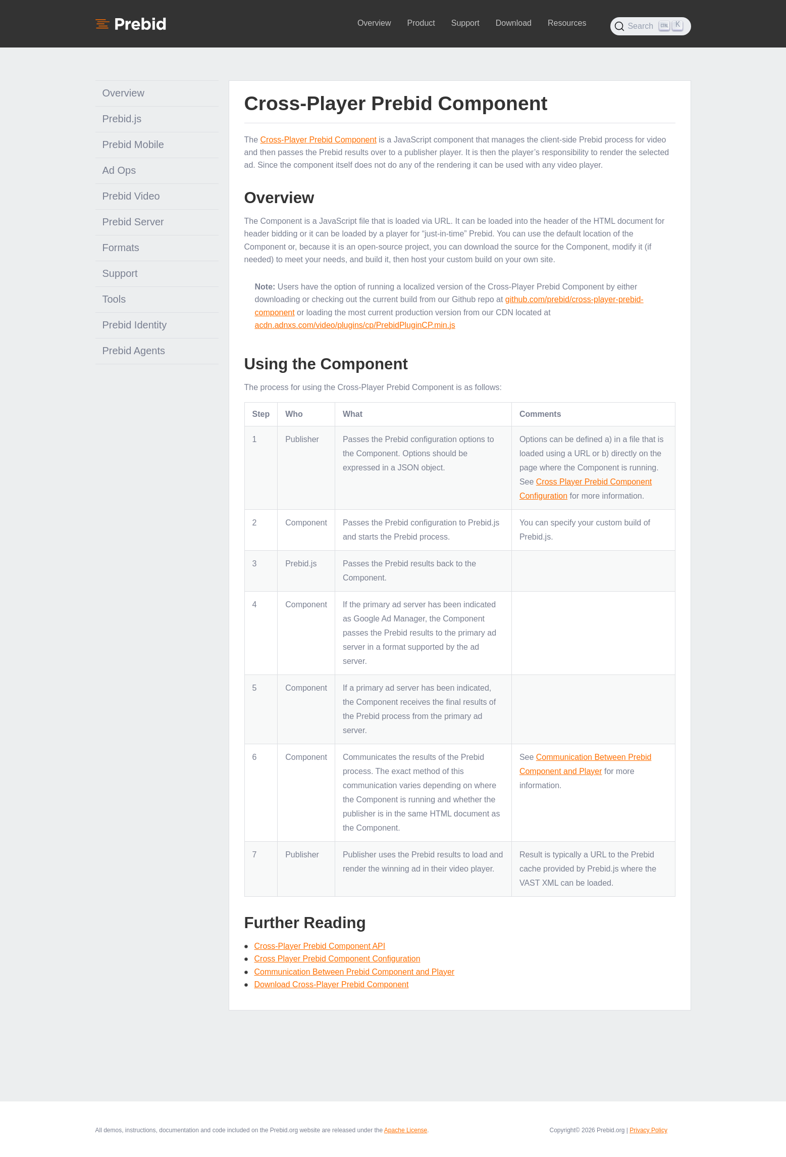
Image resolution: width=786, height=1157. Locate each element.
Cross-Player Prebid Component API (320, 946)
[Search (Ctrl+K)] (650, 26)
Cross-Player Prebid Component (318, 139)
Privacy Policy (648, 1130)
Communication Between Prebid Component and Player (354, 972)
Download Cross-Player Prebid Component (331, 984)
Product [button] (421, 23)
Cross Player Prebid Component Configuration (337, 958)
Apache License (405, 1130)
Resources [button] (567, 23)
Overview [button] (374, 23)
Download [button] (514, 23)
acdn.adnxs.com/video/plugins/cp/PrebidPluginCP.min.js (355, 325)
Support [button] (465, 23)
